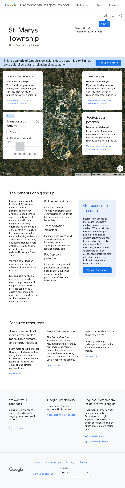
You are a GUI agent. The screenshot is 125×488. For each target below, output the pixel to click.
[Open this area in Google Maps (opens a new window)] (6, 173)
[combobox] (13, 132)
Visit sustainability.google (61, 414)
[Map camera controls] (120, 168)
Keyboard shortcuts (83, 174)
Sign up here (16, 428)
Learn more (15, 373)
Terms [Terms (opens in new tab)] (121, 174)
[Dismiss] (108, 23)
